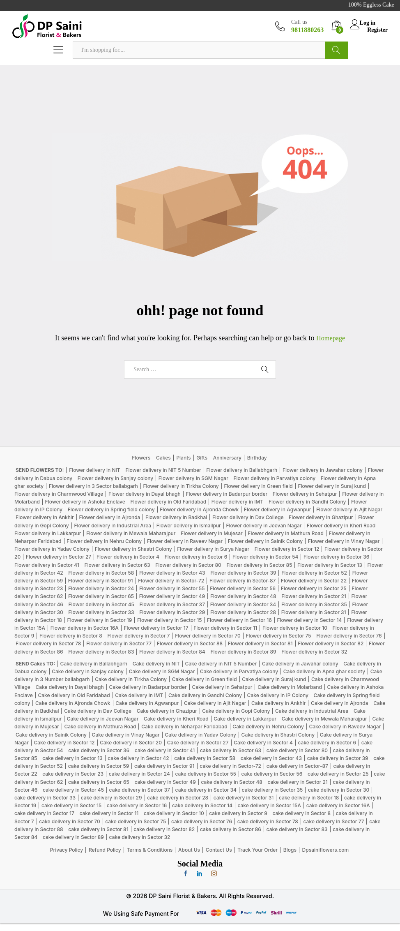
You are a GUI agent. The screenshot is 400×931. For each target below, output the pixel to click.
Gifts (201, 458)
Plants (183, 458)
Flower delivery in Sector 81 (260, 643)
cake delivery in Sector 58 (204, 758)
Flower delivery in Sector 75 (278, 636)
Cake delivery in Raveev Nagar (345, 726)
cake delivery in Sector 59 (98, 766)
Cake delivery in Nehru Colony (268, 726)
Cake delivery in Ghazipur (167, 711)
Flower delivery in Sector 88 (190, 643)
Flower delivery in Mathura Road (286, 533)
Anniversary (227, 458)
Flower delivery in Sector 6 (196, 557)
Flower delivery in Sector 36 (336, 557)
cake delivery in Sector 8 (302, 813)
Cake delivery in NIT (156, 664)
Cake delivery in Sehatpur (222, 687)
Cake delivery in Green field (204, 679)
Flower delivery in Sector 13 (329, 564)
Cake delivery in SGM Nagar (162, 671)
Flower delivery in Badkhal (176, 517)
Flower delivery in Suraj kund (332, 486)
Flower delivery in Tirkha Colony (180, 486)
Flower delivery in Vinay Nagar (344, 541)
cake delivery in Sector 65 (98, 782)
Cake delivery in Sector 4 (263, 742)
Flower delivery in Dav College (247, 517)
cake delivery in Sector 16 (137, 805)
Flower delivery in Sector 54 (265, 557)
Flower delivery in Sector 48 (243, 596)
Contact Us (219, 850)
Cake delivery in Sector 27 (198, 742)
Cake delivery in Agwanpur (147, 703)
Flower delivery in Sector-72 (171, 581)
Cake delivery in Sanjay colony (88, 671)
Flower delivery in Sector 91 (100, 581)
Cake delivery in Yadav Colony (200, 734)
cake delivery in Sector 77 (333, 821)
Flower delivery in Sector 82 (330, 643)
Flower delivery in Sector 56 (243, 588)
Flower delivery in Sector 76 (349, 636)
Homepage (331, 338)
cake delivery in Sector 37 (139, 790)
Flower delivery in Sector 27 (58, 557)
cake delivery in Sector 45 (73, 790)
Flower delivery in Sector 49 (172, 596)
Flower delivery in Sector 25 (314, 588)
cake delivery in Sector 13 (72, 758)
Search (336, 50)
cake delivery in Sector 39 (337, 758)
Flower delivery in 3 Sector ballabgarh (93, 486)
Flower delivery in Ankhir (45, 517)
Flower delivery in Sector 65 (101, 596)
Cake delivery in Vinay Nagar (126, 734)
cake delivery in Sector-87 (297, 766)
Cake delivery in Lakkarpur (245, 719)
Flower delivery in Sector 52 (314, 573)
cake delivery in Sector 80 (297, 750)
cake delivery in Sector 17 (44, 813)
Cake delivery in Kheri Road (176, 719)
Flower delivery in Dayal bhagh (144, 494)
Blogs (290, 850)
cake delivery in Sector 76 (201, 821)
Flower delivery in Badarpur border (226, 494)
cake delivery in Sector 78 (267, 821)
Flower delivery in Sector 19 (99, 620)
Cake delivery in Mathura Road (100, 726)
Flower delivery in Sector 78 (48, 643)
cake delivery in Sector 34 (206, 790)
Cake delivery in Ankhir (278, 703)
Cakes (163, 458)
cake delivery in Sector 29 (111, 798)
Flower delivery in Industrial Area (112, 525)
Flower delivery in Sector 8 (70, 636)
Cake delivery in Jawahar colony (300, 664)
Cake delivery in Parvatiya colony (239, 671)
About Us (189, 850)
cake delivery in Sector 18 (309, 798)
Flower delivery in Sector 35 (314, 604)
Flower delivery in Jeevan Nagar (263, 525)
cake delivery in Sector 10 (174, 813)
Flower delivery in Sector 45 (101, 604)
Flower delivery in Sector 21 (313, 596)
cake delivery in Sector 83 (297, 829)
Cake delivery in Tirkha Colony (131, 679)
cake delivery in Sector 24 (139, 774)
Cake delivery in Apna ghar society (324, 671)
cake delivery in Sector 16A (338, 805)
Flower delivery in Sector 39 (243, 573)
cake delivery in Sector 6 (327, 742)
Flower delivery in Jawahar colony (323, 470)
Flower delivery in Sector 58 (101, 573)
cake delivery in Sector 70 (69, 821)
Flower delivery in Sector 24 (101, 588)
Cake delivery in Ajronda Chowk (72, 703)
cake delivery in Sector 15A (269, 805)
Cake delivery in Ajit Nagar (215, 703)
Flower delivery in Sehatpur (305, 494)
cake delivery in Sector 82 (164, 829)
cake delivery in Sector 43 (271, 758)
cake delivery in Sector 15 (71, 805)
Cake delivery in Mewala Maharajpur (324, 719)
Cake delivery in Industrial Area (311, 711)
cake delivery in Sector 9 (238, 813)
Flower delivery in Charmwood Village (58, 494)
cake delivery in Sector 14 (202, 805)
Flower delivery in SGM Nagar (193, 478)
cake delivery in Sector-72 (230, 766)
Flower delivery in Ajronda (109, 517)
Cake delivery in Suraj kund (274, 679)
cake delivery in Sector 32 (139, 837)
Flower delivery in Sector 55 (172, 588)
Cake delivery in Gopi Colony (236, 711)
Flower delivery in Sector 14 (309, 620)
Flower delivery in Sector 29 (172, 612)
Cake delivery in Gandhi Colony (205, 695)
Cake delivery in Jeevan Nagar (103, 719)
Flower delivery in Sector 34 (243, 604)
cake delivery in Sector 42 (138, 758)
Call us (299, 22)
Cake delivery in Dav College (97, 711)
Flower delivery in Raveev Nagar (185, 541)
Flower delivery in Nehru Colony (104, 541)
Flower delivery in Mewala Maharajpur (130, 533)
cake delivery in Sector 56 (272, 774)
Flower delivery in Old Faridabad (168, 502)
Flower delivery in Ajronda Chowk (199, 509)
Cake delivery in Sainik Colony (51, 734)
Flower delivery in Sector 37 (172, 604)
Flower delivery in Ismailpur (188, 525)
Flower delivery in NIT (94, 470)
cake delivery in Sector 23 (72, 774)
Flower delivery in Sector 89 (243, 651)
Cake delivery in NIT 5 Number (221, 664)
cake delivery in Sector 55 (205, 774)
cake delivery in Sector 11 (108, 813)
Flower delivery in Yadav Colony (52, 549)
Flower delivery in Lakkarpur (47, 533)
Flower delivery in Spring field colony (111, 509)
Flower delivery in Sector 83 (101, 651)
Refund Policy (105, 850)
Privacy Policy (66, 850)
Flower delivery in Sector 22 (314, 581)
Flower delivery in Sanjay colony (115, 478)
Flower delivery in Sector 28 (243, 612)
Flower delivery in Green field (258, 486)
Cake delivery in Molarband (289, 687)
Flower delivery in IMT (237, 502)
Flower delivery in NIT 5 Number (163, 470)
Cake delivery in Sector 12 (64, 742)
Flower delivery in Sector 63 (117, 564)
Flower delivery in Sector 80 (188, 564)
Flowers (141, 458)
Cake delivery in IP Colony (277, 695)
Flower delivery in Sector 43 (172, 573)
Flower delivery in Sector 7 (138, 636)
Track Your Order (257, 850)
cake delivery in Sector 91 (164, 766)
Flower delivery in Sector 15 (169, 620)
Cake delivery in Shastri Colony (278, 734)
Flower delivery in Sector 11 (225, 628)
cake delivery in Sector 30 (338, 790)
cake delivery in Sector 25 (338, 774)
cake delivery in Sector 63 (230, 750)
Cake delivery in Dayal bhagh (70, 687)
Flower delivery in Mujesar (212, 533)
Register (377, 29)
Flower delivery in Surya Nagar (213, 549)
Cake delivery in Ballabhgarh (93, 664)
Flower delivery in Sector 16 (239, 620)
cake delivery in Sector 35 (272, 790)
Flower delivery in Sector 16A (85, 628)
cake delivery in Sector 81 (98, 829)
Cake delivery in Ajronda (339, 703)
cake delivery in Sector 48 (231, 782)
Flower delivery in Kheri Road (341, 525)
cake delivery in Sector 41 (165, 750)
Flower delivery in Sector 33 (101, 612)
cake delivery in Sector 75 (135, 821)
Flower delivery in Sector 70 (208, 636)
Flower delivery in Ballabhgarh (241, 470)
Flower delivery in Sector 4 (128, 557)
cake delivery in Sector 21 (298, 782)
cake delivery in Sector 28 (177, 798)
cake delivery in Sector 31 (244, 798)
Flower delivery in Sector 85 (259, 564)
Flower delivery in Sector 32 (314, 651)
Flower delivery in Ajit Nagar (349, 509)
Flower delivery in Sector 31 (313, 612)
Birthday (257, 458)
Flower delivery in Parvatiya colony (274, 478)
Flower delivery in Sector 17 (156, 628)
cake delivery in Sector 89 (73, 837)
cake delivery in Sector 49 (164, 782)
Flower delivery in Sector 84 (172, 651)
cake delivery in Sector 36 (98, 750)
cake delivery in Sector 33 (45, 798)
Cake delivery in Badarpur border (147, 687)
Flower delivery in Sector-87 (242, 581)
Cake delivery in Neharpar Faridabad (184, 726)
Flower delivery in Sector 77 (119, 643)
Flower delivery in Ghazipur (321, 517)
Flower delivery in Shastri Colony (133, 549)
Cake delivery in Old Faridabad (74, 695)
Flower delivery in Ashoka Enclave (85, 502)
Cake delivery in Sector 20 (131, 742)
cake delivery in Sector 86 (230, 829)
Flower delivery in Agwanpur (277, 509)
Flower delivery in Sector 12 (287, 549)
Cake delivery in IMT (139, 695)
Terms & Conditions (149, 850)
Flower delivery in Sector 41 (46, 564)
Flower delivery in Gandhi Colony (307, 502)
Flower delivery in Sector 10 (294, 628)
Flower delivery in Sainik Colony (265, 541)
